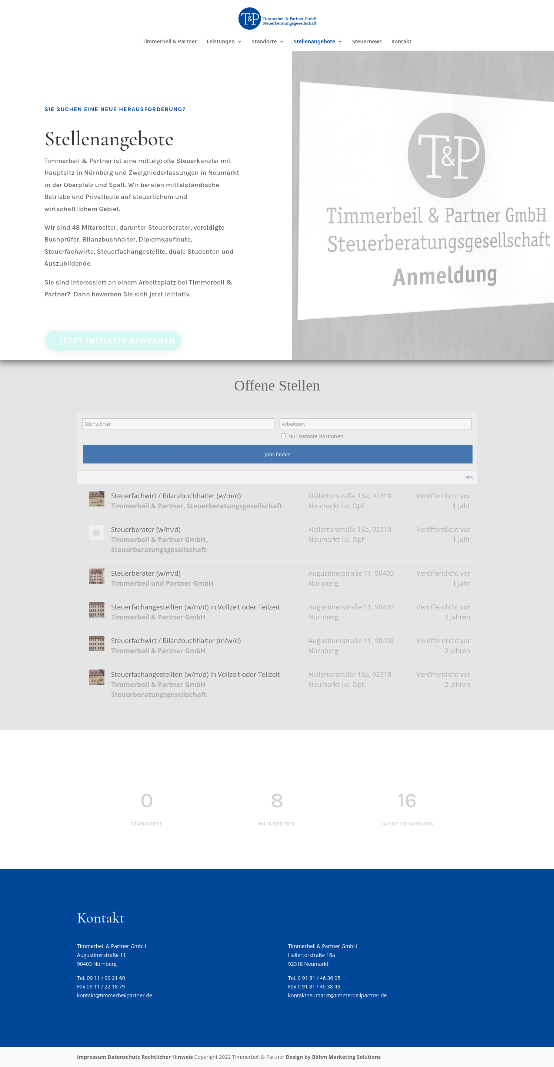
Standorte (264, 42)
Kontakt (401, 42)
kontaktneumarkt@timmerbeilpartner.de (337, 995)
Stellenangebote (314, 42)
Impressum (91, 1056)
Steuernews (367, 42)
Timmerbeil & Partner (170, 42)
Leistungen (221, 42)
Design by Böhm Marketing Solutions (333, 1056)
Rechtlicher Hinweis (167, 1056)
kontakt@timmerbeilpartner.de (114, 995)
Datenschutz (123, 1056)
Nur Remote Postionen (315, 436)
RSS (469, 477)
